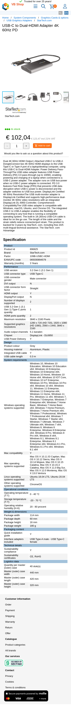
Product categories (15, 644)
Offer (8, 633)
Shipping (10, 616)
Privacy (9, 676)
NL (60, 12)
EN (66, 12)
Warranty (10, 621)
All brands (10, 650)
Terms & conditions (15, 687)
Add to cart (42, 145)
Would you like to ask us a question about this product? (33, 153)
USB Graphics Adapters (19, 20)
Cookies (9, 681)
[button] (65, 39)
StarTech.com (44, 20)
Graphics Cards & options (54, 17)
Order (8, 604)
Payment (10, 610)
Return (8, 627)
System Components (25, 17)
